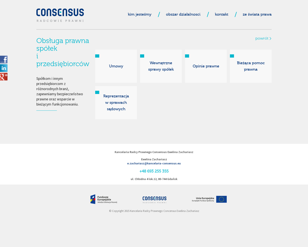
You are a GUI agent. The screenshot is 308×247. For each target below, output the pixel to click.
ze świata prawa (257, 14)
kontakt (221, 14)
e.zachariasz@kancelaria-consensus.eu (154, 163)
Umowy (116, 66)
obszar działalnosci (183, 14)
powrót (261, 38)
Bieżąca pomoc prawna (251, 66)
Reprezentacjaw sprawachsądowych (116, 102)
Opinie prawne (206, 66)
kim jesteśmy (139, 14)
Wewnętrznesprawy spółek (161, 66)
